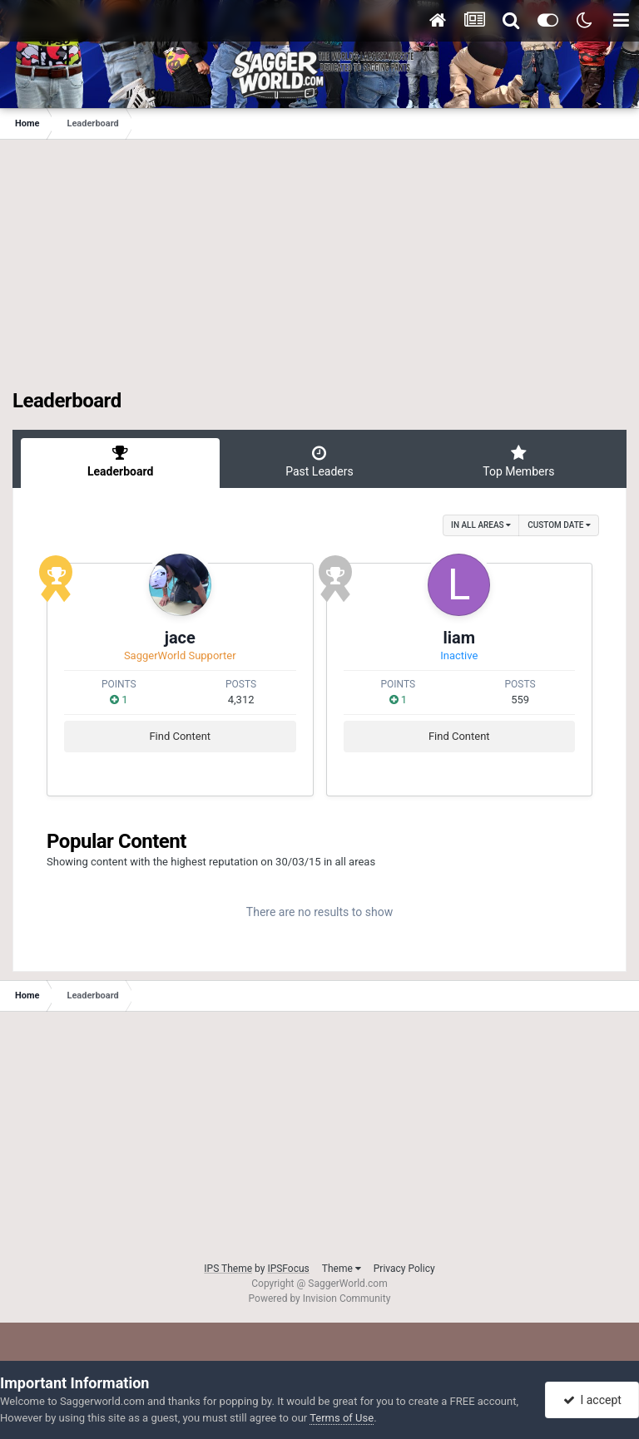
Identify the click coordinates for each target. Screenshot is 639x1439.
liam (459, 638)
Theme (341, 1268)
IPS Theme (228, 1268)
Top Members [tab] (519, 461)
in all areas (481, 525)
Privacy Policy (404, 1268)
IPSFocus (288, 1268)
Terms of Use (342, 1418)
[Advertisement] (319, 272)
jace (180, 638)
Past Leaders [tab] (319, 461)
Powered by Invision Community (320, 1298)
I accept (592, 1400)
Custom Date (559, 525)
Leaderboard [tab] (120, 461)
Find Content (180, 736)
